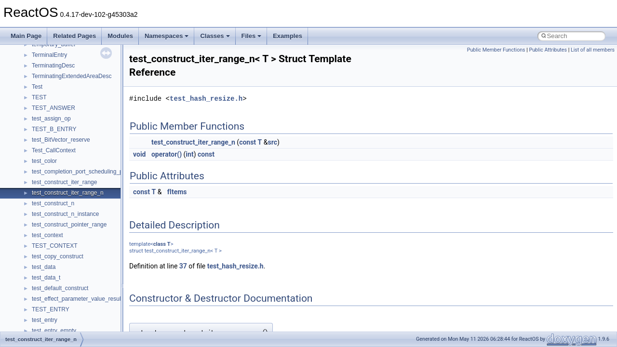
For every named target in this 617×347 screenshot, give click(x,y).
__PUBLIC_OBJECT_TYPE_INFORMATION (89, 282)
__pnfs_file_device (56, 48)
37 (183, 266)
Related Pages (74, 36)
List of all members (593, 50)
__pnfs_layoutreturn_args (64, 218)
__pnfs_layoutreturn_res (63, 229)
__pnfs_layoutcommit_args (66, 165)
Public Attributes (548, 50)
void (139, 154)
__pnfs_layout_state (57, 154)
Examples (287, 36)
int (189, 154)
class (159, 244)
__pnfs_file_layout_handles (67, 70)
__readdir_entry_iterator (63, 303)
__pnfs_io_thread (54, 123)
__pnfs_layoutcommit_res (65, 176)
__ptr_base (46, 271)
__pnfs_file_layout (55, 59)
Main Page (26, 36)
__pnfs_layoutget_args (61, 186)
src (272, 142)
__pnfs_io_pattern (55, 112)
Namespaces (167, 36)
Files (251, 36)
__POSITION (49, 250)
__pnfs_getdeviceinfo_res (65, 91)
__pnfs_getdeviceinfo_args (66, 80)
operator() (166, 154)
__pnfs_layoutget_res (59, 197)
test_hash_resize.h (206, 98)
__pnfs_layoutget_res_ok (64, 207)
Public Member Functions (496, 50)
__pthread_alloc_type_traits (67, 260)
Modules (120, 36)
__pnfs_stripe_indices (60, 239)
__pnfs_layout (50, 144)
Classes (214, 36)
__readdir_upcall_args (60, 313)
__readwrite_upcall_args (63, 324)
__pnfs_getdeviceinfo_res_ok (69, 101)
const (247, 142)
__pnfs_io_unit (50, 133)
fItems (177, 192)
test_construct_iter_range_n (193, 142)
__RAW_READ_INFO (60, 292)
